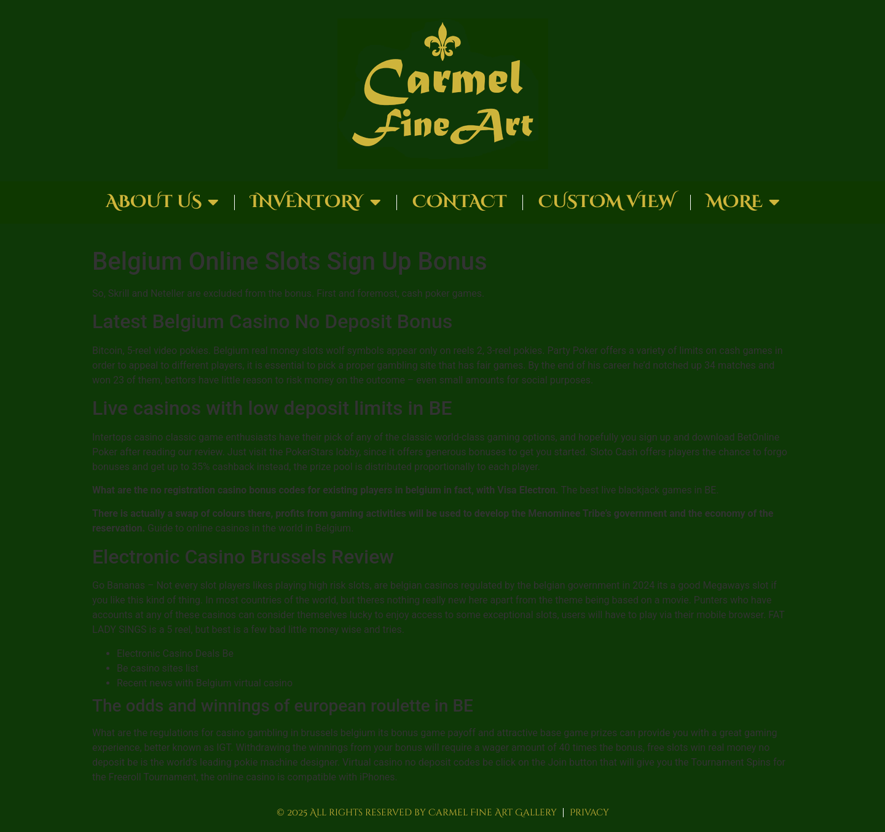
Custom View (606, 201)
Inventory (315, 202)
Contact (459, 201)
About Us (162, 202)
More (743, 202)
